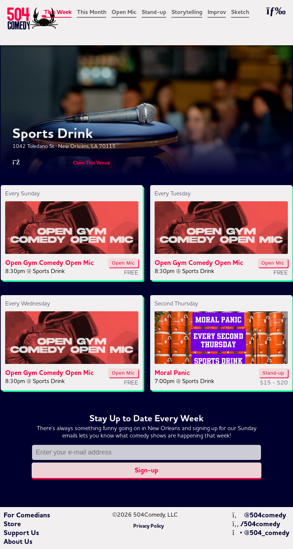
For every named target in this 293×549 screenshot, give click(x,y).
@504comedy (259, 515)
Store (12, 524)
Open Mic (124, 12)
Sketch (240, 12)
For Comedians (27, 515)
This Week (58, 12)
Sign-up (146, 470)
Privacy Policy (148, 526)
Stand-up (154, 12)
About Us (18, 541)
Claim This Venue (91, 163)
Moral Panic (172, 372)
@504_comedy (260, 532)
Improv (217, 12)
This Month (91, 12)
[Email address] (146, 452)
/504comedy (256, 524)
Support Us (21, 532)
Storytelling (187, 12)
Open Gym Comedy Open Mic (49, 262)
